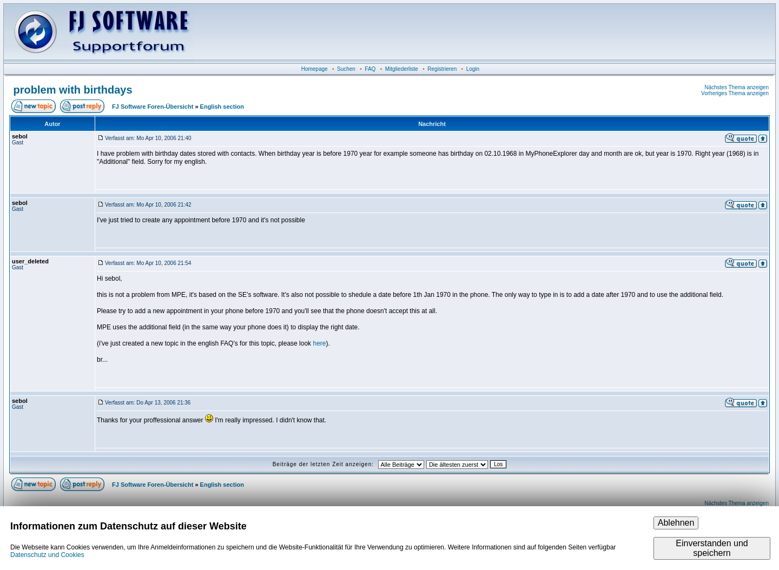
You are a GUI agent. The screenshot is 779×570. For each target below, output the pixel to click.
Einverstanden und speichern (712, 548)
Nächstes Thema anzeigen (736, 87)
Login (472, 69)
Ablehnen (676, 522)
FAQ (370, 69)
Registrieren (442, 69)
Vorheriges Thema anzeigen (735, 93)
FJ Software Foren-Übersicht (152, 106)
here (319, 343)
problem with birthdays (73, 90)
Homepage (314, 69)
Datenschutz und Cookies (47, 555)
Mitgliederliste (401, 69)
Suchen (346, 69)
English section (222, 106)
